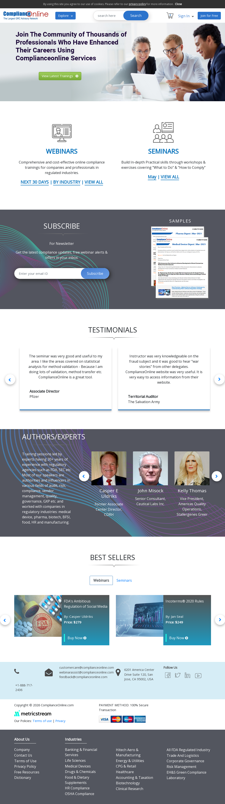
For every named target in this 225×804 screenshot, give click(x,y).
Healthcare (125, 771)
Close (178, 4)
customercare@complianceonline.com (86, 667)
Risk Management (181, 766)
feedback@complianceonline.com (83, 677)
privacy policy (137, 4)
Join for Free (209, 16)
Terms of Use (25, 761)
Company (22, 749)
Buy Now (77, 637)
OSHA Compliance (79, 793)
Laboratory (176, 777)
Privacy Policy (25, 766)
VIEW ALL (94, 182)
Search (135, 15)
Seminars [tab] (124, 580)
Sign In (186, 16)
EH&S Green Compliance (186, 772)
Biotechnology (128, 783)
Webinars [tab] (101, 580)
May (152, 177)
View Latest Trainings (60, 76)
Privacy (60, 721)
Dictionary (22, 777)
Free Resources (26, 772)
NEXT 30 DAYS (35, 182)
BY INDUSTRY (66, 182)
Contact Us (23, 755)
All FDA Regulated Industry (188, 749)
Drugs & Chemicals (80, 771)
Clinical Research (129, 788)
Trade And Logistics (183, 755)
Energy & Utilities (130, 760)
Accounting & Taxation (134, 777)
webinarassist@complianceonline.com (86, 672)
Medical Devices (78, 766)
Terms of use (42, 721)
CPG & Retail (126, 766)
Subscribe (95, 273)
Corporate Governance (185, 761)
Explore (65, 16)
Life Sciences (75, 760)
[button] (7, 62)
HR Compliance (77, 788)
